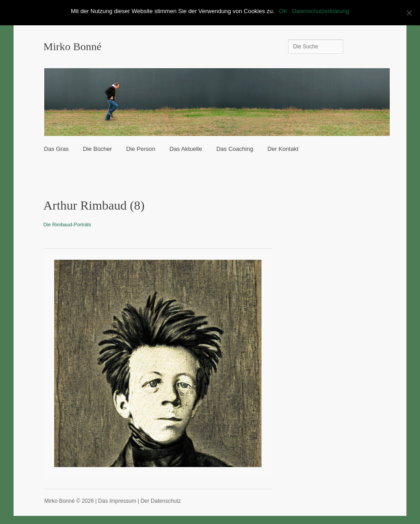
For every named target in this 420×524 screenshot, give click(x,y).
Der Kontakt (283, 148)
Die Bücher (97, 148)
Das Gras (56, 148)
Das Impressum (117, 501)
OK (283, 11)
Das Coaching (234, 148)
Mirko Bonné (72, 46)
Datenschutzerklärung (320, 11)
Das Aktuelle (185, 148)
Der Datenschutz (160, 501)
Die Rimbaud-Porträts (67, 224)
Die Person (140, 148)
